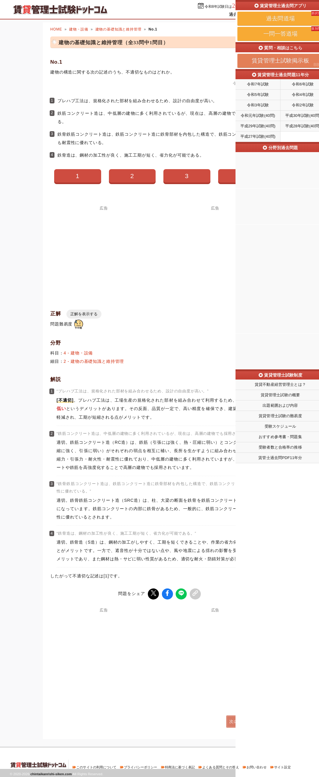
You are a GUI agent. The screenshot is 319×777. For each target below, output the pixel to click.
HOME (56, 29)
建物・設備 (78, 29)
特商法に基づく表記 (180, 766)
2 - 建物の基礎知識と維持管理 (94, 361)
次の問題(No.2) (244, 720)
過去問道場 (239, 14)
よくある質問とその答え (220, 766)
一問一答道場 (271, 14)
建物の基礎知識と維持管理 (118, 29)
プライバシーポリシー (140, 766)
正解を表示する (84, 314)
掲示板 (298, 14)
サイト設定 (282, 766)
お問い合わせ (257, 766)
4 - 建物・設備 (78, 353)
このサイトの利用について (96, 766)
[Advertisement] (104, 252)
